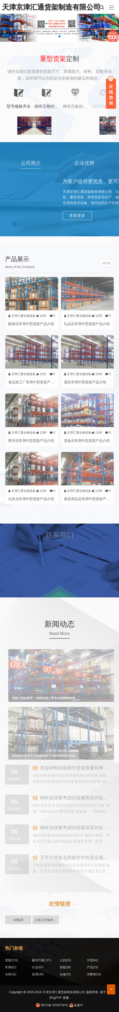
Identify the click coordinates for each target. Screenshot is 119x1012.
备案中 (76, 1005)
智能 (65, 967)
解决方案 (41, 960)
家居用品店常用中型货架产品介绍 (90, 496)
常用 (10, 967)
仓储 (65, 974)
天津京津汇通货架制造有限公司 (64, 992)
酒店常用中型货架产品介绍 (85, 379)
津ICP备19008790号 (52, 1005)
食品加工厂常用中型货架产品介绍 (34, 379)
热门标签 (14, 948)
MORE (106, 263)
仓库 (10, 974)
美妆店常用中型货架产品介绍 (87, 437)
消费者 (94, 974)
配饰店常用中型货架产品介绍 (31, 321)
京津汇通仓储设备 (21, 313)
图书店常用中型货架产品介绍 (31, 437)
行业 (37, 967)
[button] (59, 36)
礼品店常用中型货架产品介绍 (87, 321)
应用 (37, 974)
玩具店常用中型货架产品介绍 (31, 496)
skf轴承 (18, 915)
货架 (11, 960)
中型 (92, 960)
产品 (92, 967)
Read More (59, 636)
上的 (65, 960)
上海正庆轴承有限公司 (46, 915)
